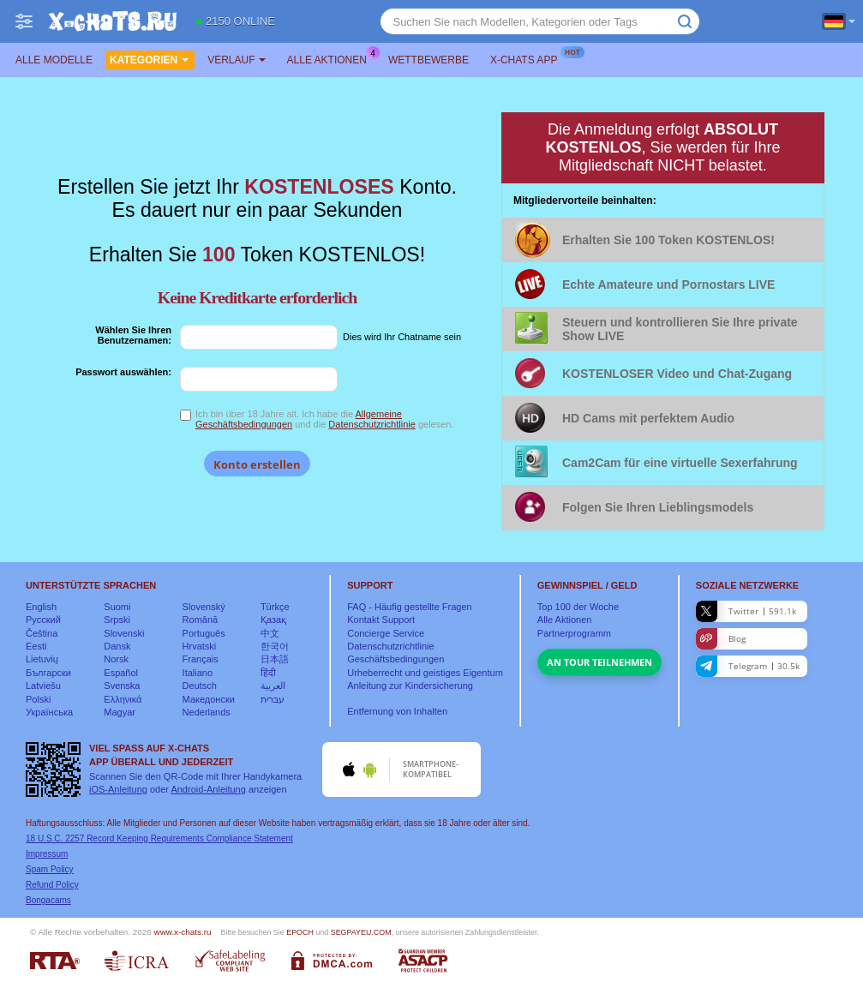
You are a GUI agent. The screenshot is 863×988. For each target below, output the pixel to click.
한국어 (275, 646)
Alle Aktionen (331, 58)
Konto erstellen (257, 464)
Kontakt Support (381, 619)
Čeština (41, 633)
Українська (49, 712)
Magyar (119, 712)
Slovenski (124, 633)
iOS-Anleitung (118, 789)
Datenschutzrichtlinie (372, 424)
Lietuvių (42, 659)
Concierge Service (385, 633)
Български (48, 673)
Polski (38, 699)
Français (201, 659)
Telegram (748, 666)
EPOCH (300, 932)
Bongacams (48, 900)
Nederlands (207, 712)
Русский (43, 619)
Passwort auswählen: (123, 372)
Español (121, 673)
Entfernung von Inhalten (397, 711)
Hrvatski (200, 646)
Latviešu (43, 685)
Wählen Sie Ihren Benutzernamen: (133, 335)
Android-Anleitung (208, 789)
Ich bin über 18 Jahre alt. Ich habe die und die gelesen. (324, 419)
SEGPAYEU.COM (361, 932)
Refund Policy (52, 884)
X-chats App (528, 58)
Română (201, 619)
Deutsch (200, 685)
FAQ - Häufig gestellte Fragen (409, 607)
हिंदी (268, 673)
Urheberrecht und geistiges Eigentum (425, 673)
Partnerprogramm (574, 633)
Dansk (117, 646)
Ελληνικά (122, 699)
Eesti (36, 646)
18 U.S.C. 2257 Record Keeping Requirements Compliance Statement (159, 838)
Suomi (117, 607)
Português (204, 633)
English (41, 607)
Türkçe (275, 607)
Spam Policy (50, 869)
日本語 (275, 659)
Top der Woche (578, 607)
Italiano (198, 673)
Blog (721, 639)
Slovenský (204, 607)
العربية (273, 685)
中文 (270, 633)
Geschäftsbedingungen (395, 659)
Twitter (746, 611)
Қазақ (273, 619)
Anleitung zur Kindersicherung (410, 685)
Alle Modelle (54, 60)
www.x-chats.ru (183, 932)
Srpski (117, 619)
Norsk (116, 659)
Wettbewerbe (428, 60)
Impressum (47, 854)
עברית (273, 699)
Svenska (122, 685)
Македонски (209, 699)
